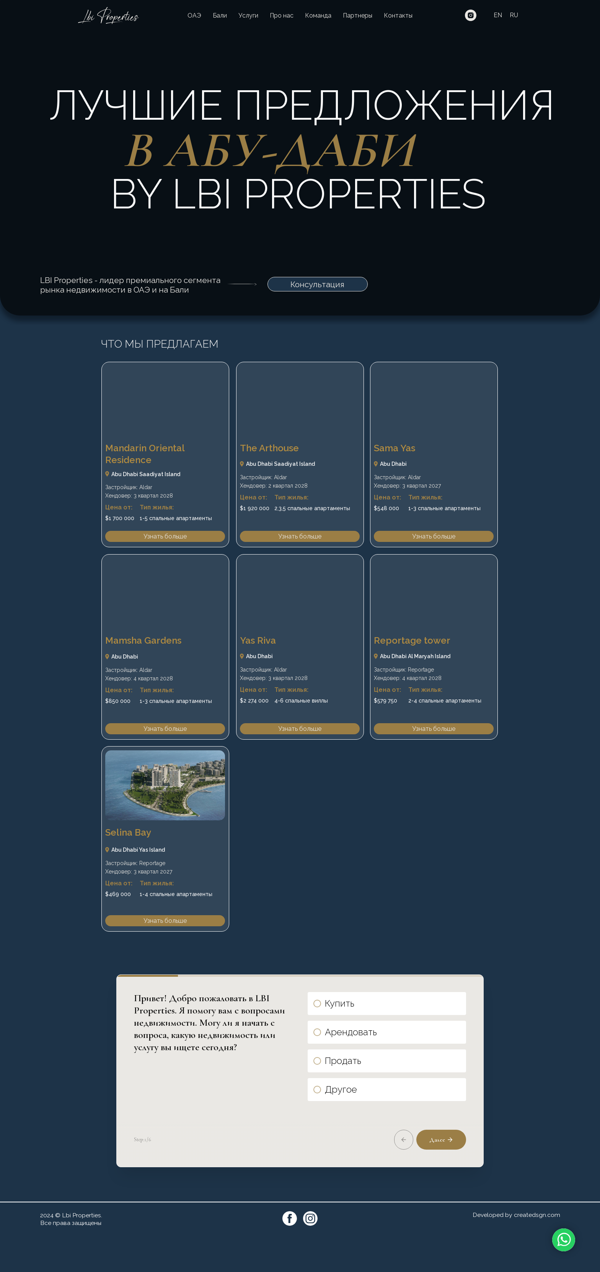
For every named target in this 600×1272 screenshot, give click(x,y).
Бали (220, 15)
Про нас (281, 15)
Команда (318, 15)
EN (498, 15)
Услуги (248, 15)
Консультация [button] (317, 284)
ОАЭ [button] (194, 15)
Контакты (398, 15)
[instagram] (470, 15)
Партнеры (357, 15)
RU (514, 15)
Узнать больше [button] (165, 536)
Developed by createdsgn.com (516, 1252)
